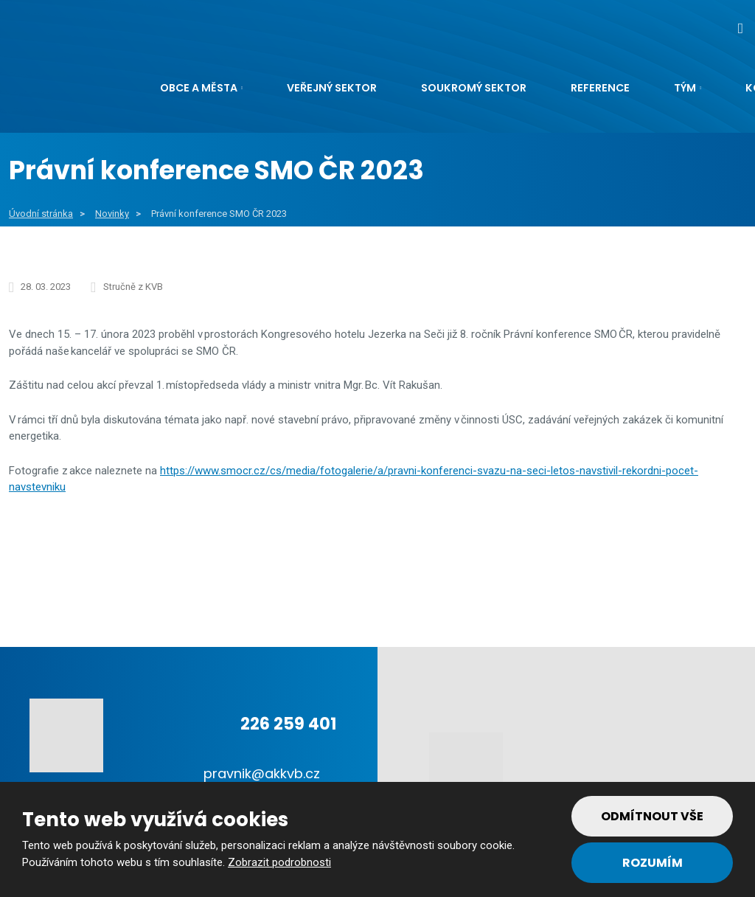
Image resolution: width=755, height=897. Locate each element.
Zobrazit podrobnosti (279, 862)
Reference (600, 87)
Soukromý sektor (473, 87)
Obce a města (198, 87)
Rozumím (652, 862)
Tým (685, 87)
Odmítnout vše (652, 816)
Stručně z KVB (133, 286)
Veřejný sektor (332, 87)
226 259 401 (288, 724)
